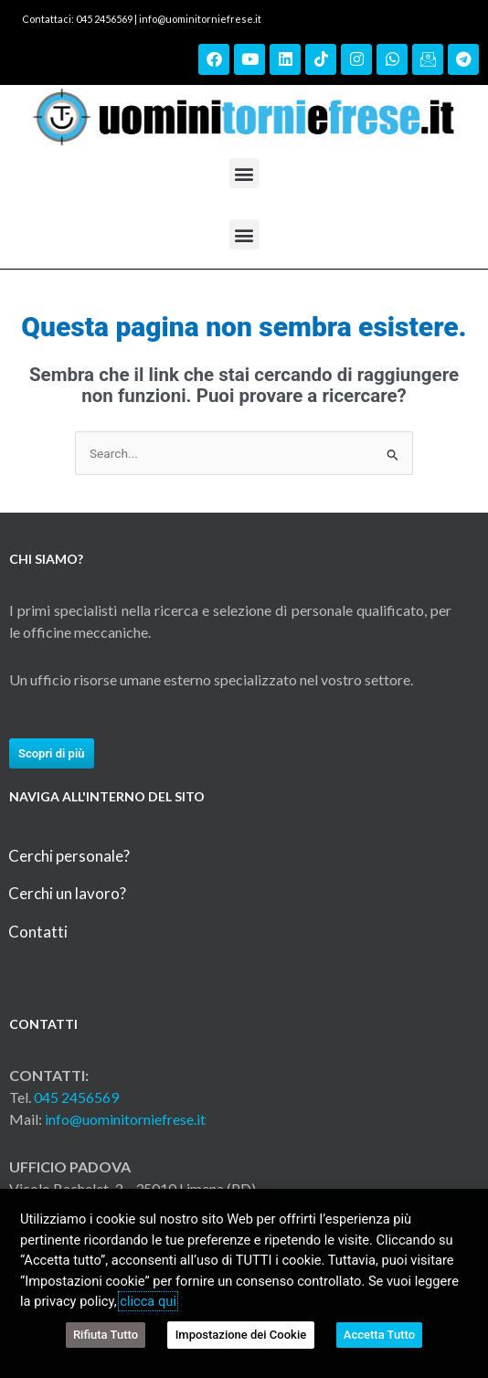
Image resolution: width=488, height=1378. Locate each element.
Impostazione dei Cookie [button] (241, 1334)
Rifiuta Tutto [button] (105, 1334)
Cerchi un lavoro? (67, 893)
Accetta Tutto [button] (379, 1334)
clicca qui (148, 1301)
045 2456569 (76, 1097)
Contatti (38, 931)
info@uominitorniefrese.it (200, 19)
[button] (244, 173)
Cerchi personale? (69, 855)
